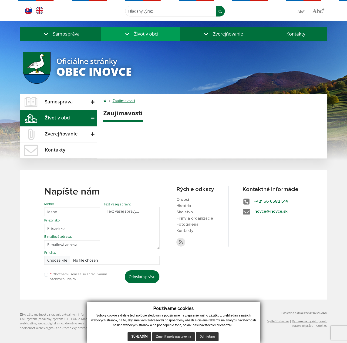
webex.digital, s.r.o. (51, 323)
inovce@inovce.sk (270, 211)
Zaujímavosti (124, 100)
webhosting (28, 323)
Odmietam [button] (207, 336)
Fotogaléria (187, 224)
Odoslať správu (142, 276)
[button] (60, 34)
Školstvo (184, 212)
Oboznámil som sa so (78, 276)
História (183, 206)
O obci (182, 200)
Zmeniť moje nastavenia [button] (173, 336)
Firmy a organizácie (194, 218)
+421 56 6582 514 (271, 201)
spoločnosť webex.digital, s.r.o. (41, 328)
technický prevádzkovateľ (81, 328)
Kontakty (295, 34)
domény (71, 323)
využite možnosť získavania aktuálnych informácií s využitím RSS (66, 314)
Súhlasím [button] (139, 336)
